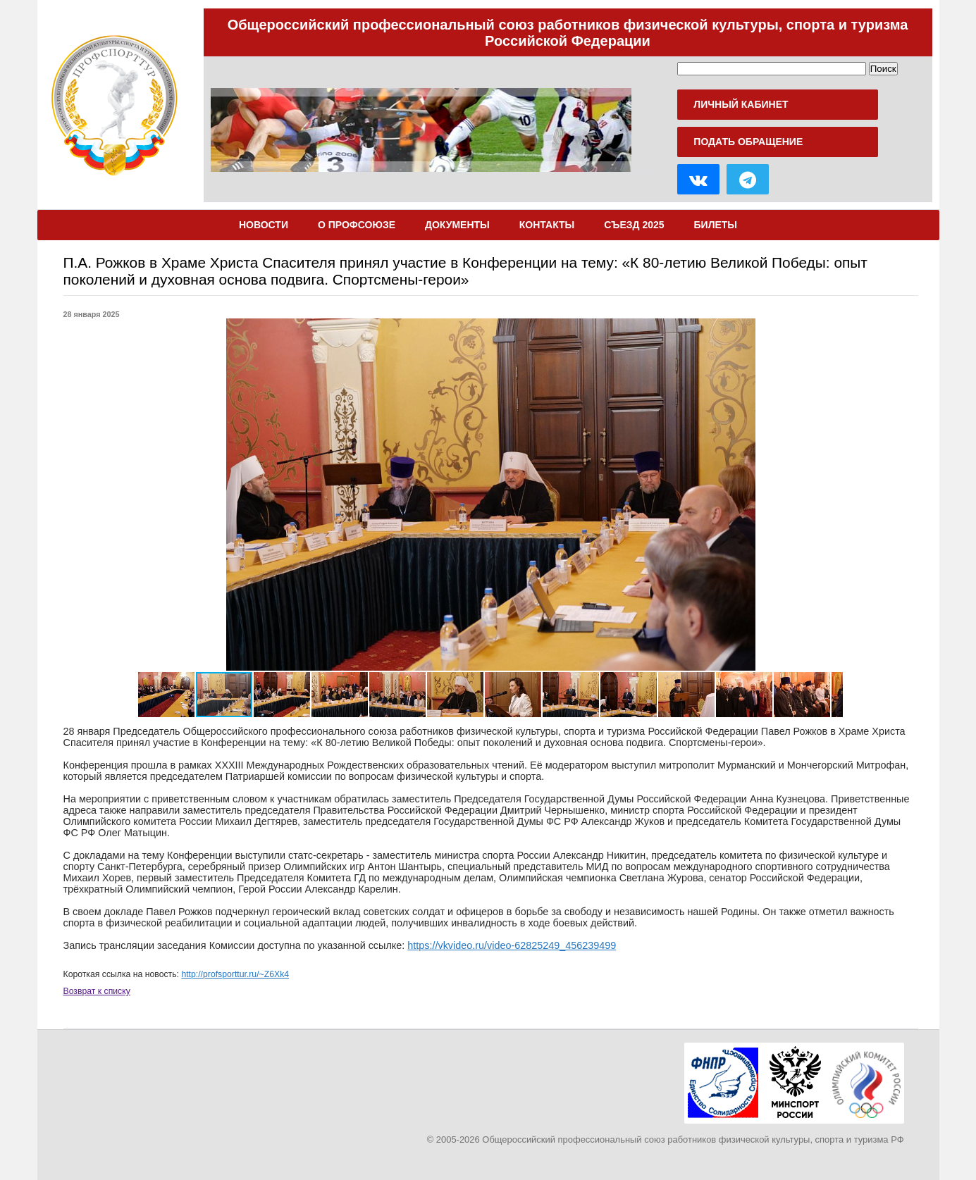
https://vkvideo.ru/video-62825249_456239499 (511, 945)
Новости (263, 224)
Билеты (716, 224)
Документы (457, 224)
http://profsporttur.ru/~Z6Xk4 (235, 974)
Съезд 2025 (634, 224)
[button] (151, 494)
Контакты (546, 224)
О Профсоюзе (356, 224)
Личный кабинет (740, 104)
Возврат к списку (96, 991)
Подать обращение (748, 141)
